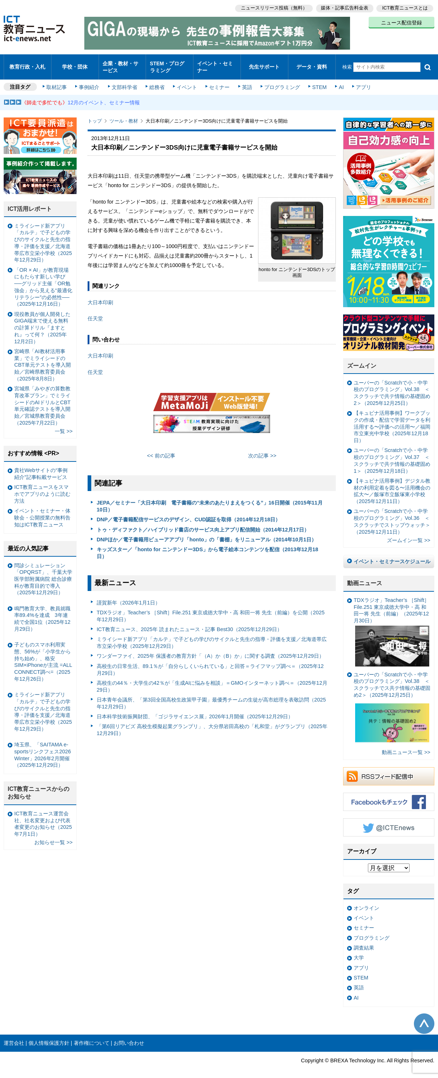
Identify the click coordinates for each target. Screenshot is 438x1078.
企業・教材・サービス (120, 63)
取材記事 (58, 81)
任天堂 (95, 312)
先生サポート (264, 63)
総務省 (157, 81)
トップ (95, 114)
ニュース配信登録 (401, 22)
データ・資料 (311, 63)
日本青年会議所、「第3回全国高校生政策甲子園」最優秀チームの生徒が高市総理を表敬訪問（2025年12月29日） (211, 697)
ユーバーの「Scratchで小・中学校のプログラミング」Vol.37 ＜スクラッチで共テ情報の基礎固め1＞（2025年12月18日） (392, 454)
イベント (186, 81)
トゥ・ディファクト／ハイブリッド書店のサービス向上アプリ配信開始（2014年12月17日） (203, 523)
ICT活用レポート (30, 203)
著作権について (92, 1037)
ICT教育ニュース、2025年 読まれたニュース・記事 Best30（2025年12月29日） (189, 623)
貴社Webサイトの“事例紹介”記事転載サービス (41, 467)
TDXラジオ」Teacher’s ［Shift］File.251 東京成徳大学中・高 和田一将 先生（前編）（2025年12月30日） (391, 625)
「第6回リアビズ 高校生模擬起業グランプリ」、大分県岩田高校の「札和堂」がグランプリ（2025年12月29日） (212, 723)
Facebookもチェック (388, 796)
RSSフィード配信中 (388, 770)
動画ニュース (364, 577)
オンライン (366, 902)
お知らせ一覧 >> (53, 836)
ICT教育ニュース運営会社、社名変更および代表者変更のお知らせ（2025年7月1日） (43, 817)
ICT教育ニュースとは (405, 7)
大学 (359, 951)
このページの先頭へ (424, 1017)
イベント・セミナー (214, 63)
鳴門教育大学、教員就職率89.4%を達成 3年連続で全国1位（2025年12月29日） (42, 612)
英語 (245, 81)
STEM (316, 81)
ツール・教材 (124, 114)
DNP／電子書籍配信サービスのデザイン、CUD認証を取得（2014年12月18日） (189, 513)
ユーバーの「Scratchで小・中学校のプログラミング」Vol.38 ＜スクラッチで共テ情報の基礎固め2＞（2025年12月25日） (392, 387)
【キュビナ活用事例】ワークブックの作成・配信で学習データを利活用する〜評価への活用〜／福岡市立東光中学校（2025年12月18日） (392, 420)
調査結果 (364, 941)
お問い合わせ (129, 1037)
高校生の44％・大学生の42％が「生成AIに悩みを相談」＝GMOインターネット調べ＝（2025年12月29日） (212, 680)
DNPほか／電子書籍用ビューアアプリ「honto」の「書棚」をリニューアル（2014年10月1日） (206, 533)
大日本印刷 (100, 296)
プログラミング (279, 81)
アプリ (359, 81)
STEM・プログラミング (169, 63)
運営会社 (14, 1037)
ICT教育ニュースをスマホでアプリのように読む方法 (42, 487)
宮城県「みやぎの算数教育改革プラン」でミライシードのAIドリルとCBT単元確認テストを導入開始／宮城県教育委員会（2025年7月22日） (42, 399)
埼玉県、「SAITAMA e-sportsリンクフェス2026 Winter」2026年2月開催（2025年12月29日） (42, 748)
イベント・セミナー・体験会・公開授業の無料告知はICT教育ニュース (42, 511)
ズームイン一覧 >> (408, 534)
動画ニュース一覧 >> (406, 746)
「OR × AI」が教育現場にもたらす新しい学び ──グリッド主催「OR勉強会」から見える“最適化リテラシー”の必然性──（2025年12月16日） (43, 281)
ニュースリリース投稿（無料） (272, 7)
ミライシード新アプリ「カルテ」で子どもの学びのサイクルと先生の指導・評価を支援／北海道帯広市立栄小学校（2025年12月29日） (212, 636)
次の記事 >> (262, 449)
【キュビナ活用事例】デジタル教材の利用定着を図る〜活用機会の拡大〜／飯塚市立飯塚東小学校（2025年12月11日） (392, 485)
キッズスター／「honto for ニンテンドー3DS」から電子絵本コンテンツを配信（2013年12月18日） (207, 546)
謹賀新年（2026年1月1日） (128, 596)
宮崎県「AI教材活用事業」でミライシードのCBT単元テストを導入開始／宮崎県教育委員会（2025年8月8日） (42, 358)
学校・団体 (75, 63)
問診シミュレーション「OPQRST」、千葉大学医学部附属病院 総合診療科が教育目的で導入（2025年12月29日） (43, 572)
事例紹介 (90, 81)
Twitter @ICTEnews (388, 821)
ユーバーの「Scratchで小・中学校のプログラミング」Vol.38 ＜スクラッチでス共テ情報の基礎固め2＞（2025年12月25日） (392, 702)
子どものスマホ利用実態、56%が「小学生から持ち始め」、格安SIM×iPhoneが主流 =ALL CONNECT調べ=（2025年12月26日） (43, 655)
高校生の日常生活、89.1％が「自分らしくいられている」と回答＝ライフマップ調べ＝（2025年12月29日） (210, 663)
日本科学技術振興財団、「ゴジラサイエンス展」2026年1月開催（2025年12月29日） (195, 710)
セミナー (218, 81)
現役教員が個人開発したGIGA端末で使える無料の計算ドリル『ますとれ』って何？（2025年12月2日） (42, 321)
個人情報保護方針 (48, 1037)
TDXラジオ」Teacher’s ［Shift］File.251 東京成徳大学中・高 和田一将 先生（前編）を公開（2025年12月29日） (211, 609)
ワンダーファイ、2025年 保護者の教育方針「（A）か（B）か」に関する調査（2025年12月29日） (210, 650)
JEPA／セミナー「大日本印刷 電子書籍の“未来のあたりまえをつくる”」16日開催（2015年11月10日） (210, 500)
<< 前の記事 (161, 449)
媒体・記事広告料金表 (344, 7)
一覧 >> (64, 425)
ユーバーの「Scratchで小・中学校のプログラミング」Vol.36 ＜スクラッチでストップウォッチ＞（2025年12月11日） (392, 515)
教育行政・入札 (27, 63)
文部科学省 (125, 81)
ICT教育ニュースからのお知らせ (39, 786)
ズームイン (361, 359)
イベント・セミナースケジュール (392, 555)
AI (337, 81)
